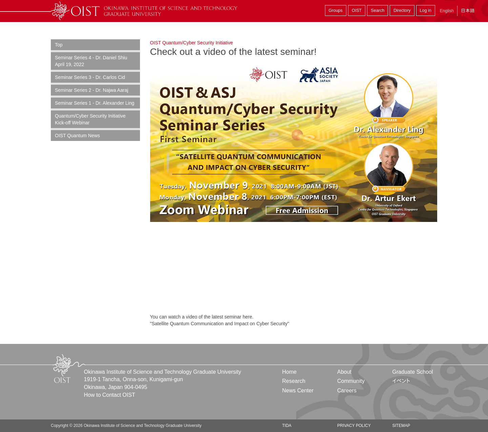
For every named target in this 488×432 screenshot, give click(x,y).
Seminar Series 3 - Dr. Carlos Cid (90, 77)
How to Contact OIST (109, 395)
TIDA (286, 425)
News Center (297, 390)
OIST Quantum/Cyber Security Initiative (191, 42)
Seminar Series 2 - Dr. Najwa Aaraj (91, 90)
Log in (425, 10)
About (344, 372)
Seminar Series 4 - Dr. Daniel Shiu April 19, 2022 (91, 61)
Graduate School (412, 372)
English (447, 10)
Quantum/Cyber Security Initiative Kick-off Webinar (90, 119)
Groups (336, 10)
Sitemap (401, 425)
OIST (357, 10)
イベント (401, 381)
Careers (347, 390)
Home (289, 372)
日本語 (467, 10)
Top (59, 44)
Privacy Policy (354, 425)
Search (377, 10)
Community (351, 381)
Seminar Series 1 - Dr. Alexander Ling (94, 103)
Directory (401, 10)
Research (293, 381)
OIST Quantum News (77, 135)
